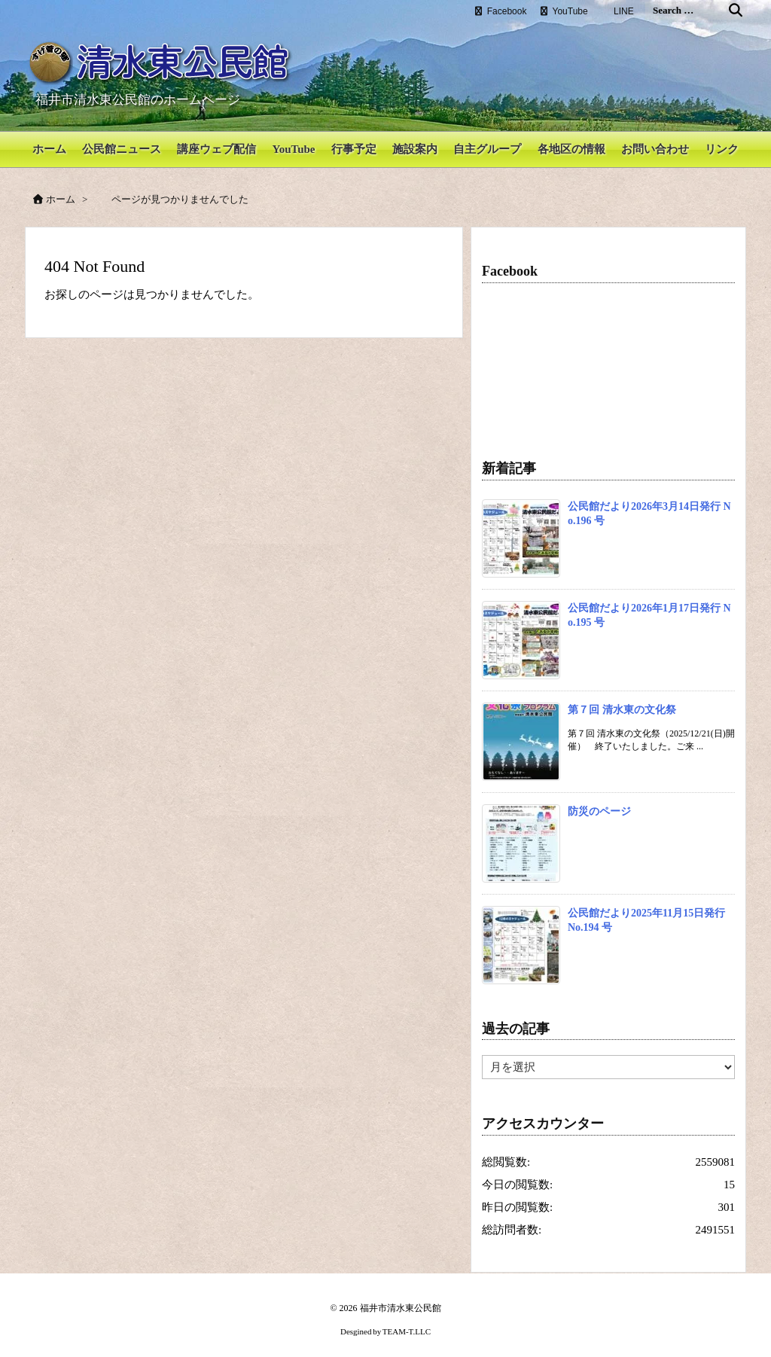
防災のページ (599, 799)
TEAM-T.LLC (406, 1320)
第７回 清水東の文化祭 (622, 697)
